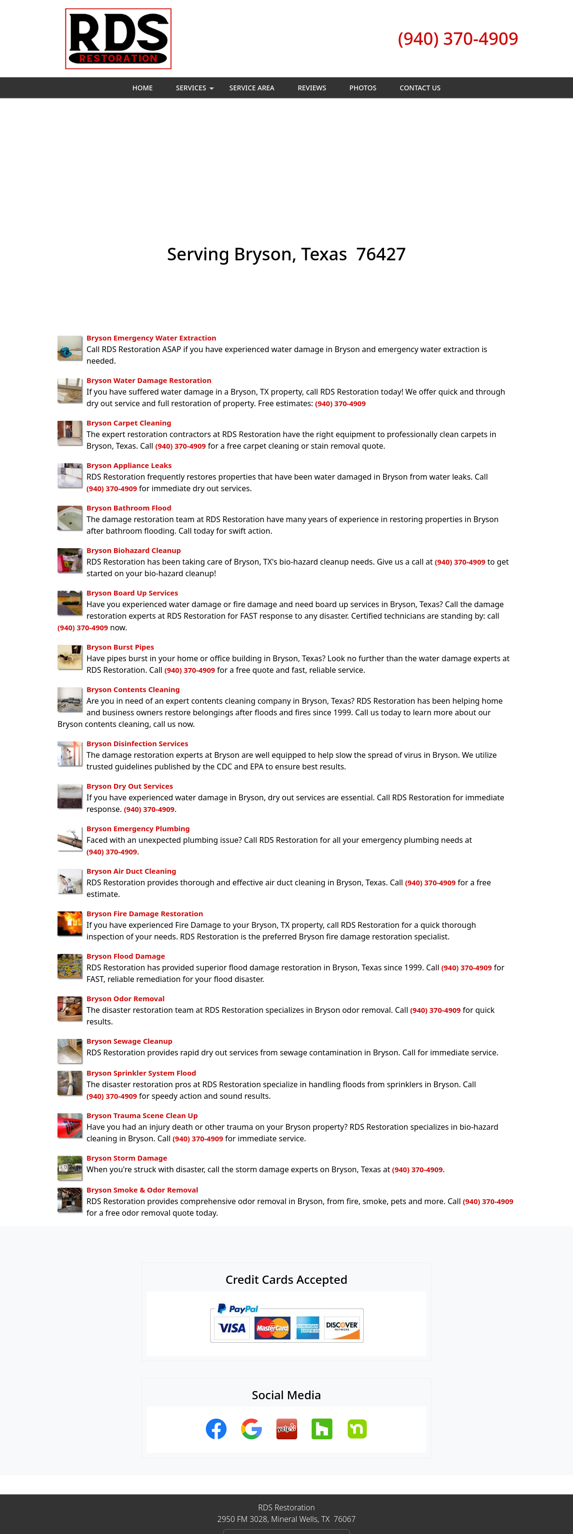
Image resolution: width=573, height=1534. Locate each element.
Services (196, 90)
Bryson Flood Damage (125, 850)
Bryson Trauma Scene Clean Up (142, 1010)
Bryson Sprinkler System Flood (141, 967)
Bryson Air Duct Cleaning (131, 765)
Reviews (312, 87)
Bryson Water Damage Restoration (149, 275)
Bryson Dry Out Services (129, 680)
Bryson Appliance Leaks (129, 360)
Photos (362, 87)
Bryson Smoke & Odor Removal (142, 1084)
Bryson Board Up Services (132, 487)
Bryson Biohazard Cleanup (133, 445)
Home (142, 87)
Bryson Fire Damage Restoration (144, 808)
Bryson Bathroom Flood (129, 402)
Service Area (251, 87)
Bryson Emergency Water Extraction (151, 232)
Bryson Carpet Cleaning (128, 317)
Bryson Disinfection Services (137, 638)
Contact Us (420, 87)
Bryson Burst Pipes (120, 541)
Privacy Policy (246, 1494)
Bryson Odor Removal (125, 893)
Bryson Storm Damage (126, 1052)
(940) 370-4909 (458, 38)
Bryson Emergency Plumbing (138, 723)
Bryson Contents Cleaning (133, 584)
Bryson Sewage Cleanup (129, 935)
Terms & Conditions (316, 1494)
